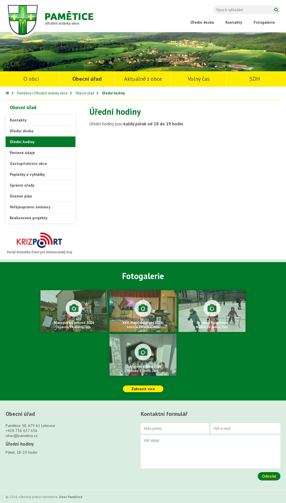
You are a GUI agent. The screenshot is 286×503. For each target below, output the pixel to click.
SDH (254, 78)
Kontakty (233, 22)
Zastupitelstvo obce (28, 163)
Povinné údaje (22, 152)
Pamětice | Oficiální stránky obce (42, 93)
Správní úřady (22, 185)
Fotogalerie (264, 22)
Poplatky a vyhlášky (27, 174)
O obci (31, 78)
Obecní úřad (87, 78)
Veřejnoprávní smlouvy (30, 206)
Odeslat (269, 476)
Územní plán (21, 196)
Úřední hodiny (113, 93)
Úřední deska (202, 22)
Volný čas (199, 78)
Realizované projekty (28, 217)
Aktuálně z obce (143, 78)
